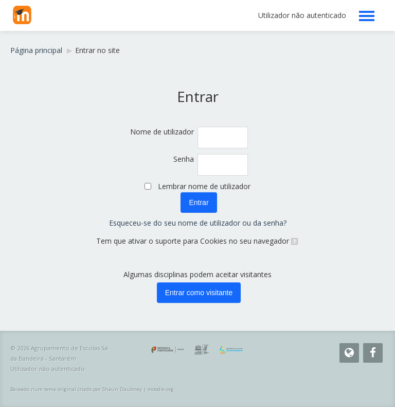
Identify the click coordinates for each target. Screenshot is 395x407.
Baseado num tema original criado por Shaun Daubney (76, 389)
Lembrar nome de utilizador (204, 186)
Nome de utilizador (162, 132)
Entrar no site (97, 50)
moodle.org (161, 389)
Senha (183, 159)
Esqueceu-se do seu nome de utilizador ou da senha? (197, 223)
